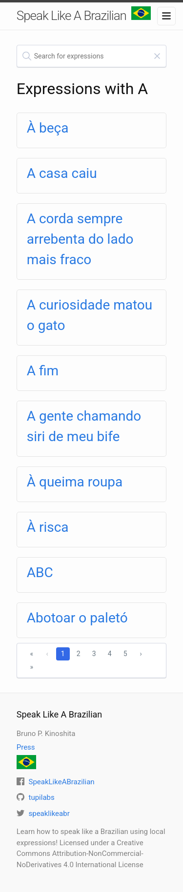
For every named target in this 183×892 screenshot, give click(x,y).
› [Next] (141, 654)
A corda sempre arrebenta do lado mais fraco (80, 239)
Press (26, 747)
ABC (40, 572)
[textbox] (92, 56)
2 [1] (79, 654)
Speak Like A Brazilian (84, 14)
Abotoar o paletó (77, 618)
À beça (48, 128)
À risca (48, 527)
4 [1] (110, 654)
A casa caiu (62, 173)
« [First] (31, 654)
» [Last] (31, 667)
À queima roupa (75, 482)
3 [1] (94, 654)
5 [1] (125, 654)
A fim (43, 371)
